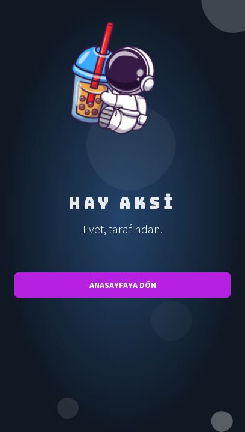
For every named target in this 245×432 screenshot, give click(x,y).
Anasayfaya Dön (122, 285)
